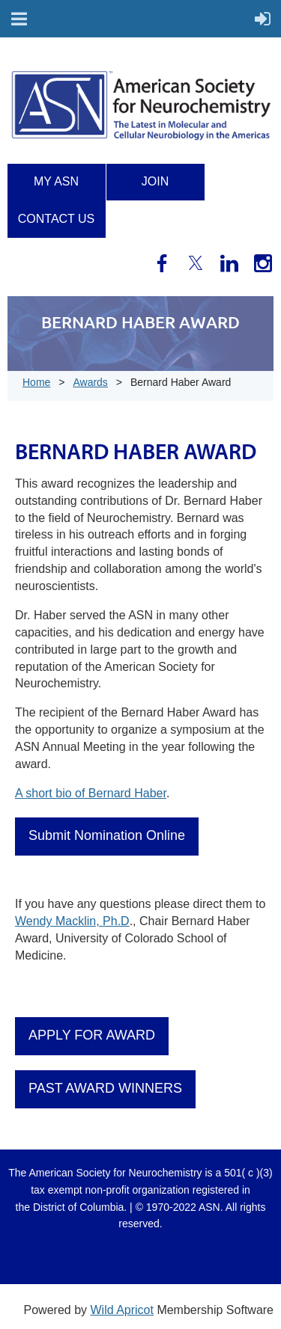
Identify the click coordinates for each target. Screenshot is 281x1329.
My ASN (56, 181)
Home (36, 382)
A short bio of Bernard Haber (90, 793)
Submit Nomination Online (106, 835)
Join (155, 181)
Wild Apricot (121, 1310)
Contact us (56, 218)
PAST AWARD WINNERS (105, 1088)
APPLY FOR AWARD (91, 1035)
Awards (90, 382)
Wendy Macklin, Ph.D (72, 921)
